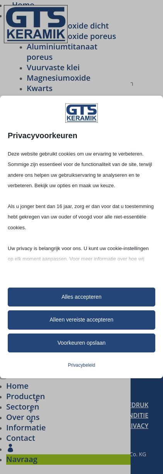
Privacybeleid (81, 365)
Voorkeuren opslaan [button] (82, 343)
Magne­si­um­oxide (58, 78)
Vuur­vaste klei (53, 67)
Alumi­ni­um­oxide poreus (71, 36)
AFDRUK (136, 405)
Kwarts (40, 88)
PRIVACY (135, 426)
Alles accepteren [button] (81, 297)
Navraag (21, 459)
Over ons (22, 417)
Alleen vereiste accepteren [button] (82, 320)
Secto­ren (22, 406)
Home (17, 386)
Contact (20, 438)
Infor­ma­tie (26, 427)
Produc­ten (25, 396)
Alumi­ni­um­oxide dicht (68, 25)
